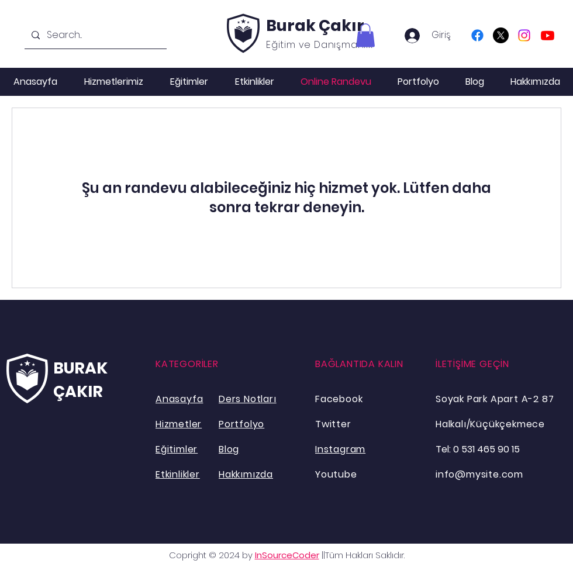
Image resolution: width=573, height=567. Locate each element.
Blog (229, 449)
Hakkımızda (246, 474)
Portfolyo (241, 424)
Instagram (340, 449)
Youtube (336, 474)
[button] (365, 35)
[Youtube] (547, 35)
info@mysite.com (479, 474)
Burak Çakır (315, 25)
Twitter (333, 424)
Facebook (339, 399)
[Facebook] (477, 35)
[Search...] (94, 35)
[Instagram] (524, 35)
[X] (501, 35)
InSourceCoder (287, 555)
